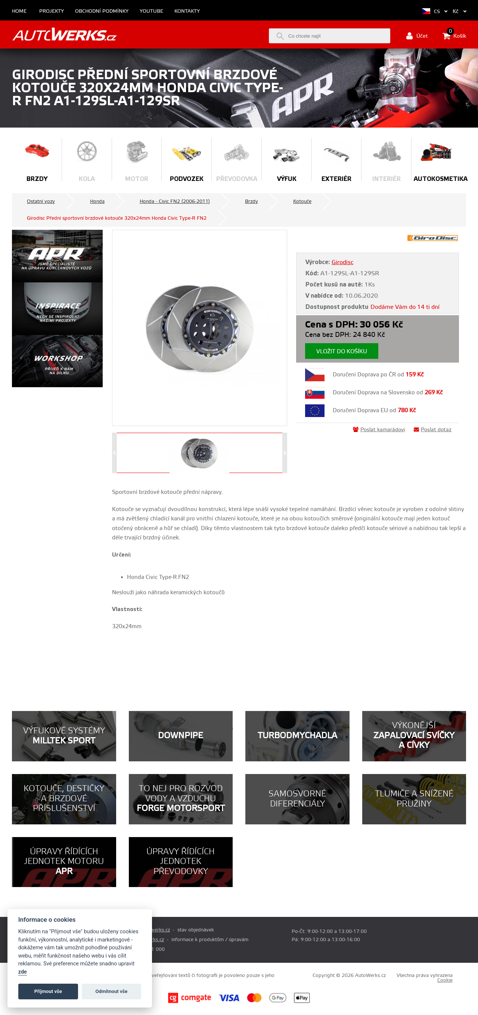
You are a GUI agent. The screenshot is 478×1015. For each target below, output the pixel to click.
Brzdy (251, 201)
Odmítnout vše (112, 991)
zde (22, 972)
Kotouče (302, 201)
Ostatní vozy (41, 201)
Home (19, 11)
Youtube (151, 11)
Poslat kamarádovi (379, 429)
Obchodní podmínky (101, 11)
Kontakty (187, 11)
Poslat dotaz (432, 429)
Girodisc (342, 262)
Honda (97, 201)
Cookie (445, 980)
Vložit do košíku (341, 351)
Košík (454, 35)
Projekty (51, 11)
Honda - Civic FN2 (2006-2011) (175, 201)
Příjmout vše (48, 991)
